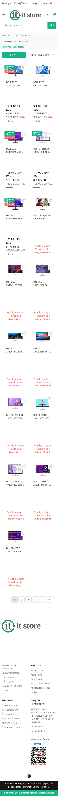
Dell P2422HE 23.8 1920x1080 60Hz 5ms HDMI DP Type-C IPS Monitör (41, 416)
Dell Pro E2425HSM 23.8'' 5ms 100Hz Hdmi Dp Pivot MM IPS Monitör (15, 217)
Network (6, 690)
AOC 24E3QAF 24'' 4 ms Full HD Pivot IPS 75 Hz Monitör (42, 217)
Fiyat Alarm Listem (11, 727)
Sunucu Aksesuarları (12, 685)
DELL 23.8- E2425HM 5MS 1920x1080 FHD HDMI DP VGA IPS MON (15, 150)
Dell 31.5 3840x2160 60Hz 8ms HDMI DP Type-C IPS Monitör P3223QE (42, 283)
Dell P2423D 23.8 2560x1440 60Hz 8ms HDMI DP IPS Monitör (42, 483)
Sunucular (7, 668)
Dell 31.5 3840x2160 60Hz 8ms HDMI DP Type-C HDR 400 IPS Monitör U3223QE (14, 283)
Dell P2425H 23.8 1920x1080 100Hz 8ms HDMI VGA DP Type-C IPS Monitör (42, 150)
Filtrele (14, 55)
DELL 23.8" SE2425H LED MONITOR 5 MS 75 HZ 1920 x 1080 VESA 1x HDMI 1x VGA (14, 84)
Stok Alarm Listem (11, 718)
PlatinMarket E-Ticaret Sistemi (20, 792)
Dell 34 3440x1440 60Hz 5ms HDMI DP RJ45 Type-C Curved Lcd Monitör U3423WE (14, 350)
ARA (51, 25)
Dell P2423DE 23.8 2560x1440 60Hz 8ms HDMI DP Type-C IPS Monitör (14, 550)
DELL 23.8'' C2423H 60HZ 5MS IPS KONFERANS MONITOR (40, 84)
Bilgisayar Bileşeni (11, 672)
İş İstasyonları (9, 681)
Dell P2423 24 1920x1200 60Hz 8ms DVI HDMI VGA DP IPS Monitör (14, 483)
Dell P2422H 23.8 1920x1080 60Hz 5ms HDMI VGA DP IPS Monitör (15, 416)
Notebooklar (8, 677)
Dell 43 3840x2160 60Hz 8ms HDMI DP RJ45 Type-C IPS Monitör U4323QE (42, 350)
